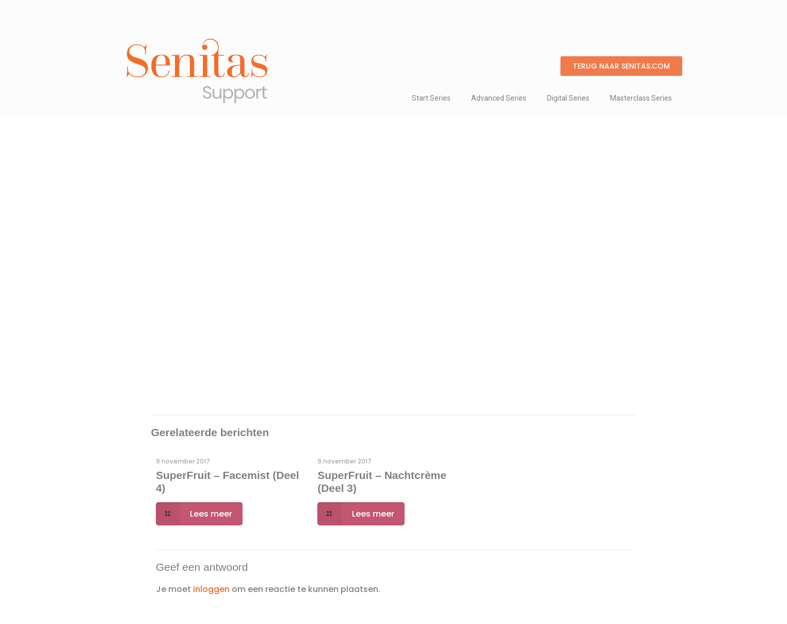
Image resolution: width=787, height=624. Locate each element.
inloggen (211, 589)
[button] (621, 66)
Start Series (431, 98)
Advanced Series (498, 98)
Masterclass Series (641, 98)
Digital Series (568, 98)
